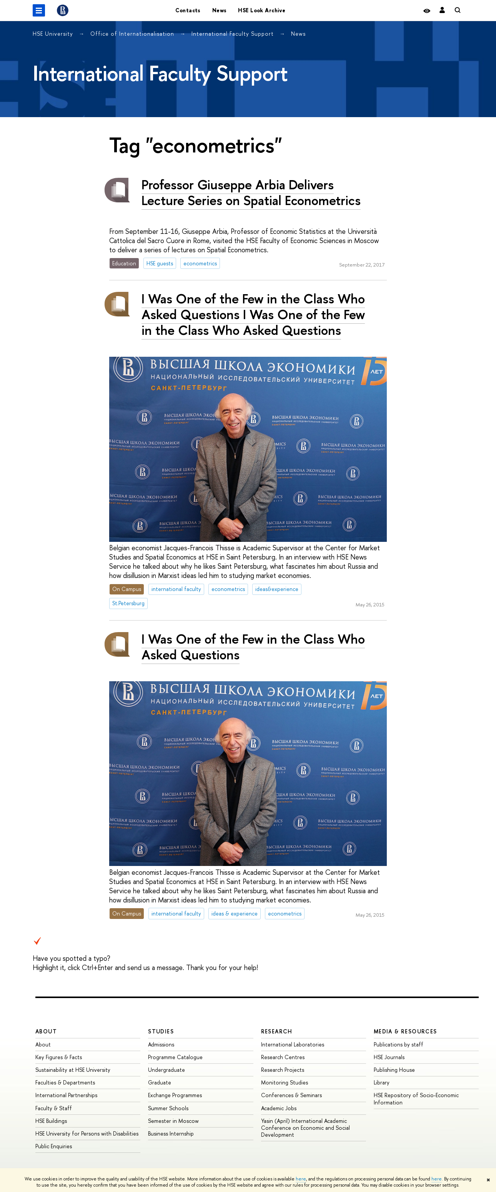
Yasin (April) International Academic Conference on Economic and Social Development (305, 1127)
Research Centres (283, 1057)
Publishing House (394, 1069)
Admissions (161, 1044)
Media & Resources (405, 1031)
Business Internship (171, 1133)
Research (277, 1031)
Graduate (159, 1082)
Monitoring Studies (284, 1082)
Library (381, 1082)
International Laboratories (292, 1044)
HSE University (54, 33)
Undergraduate (166, 1069)
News (219, 10)
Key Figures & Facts (58, 1057)
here (301, 1179)
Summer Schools (168, 1108)
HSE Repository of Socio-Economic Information (416, 1098)
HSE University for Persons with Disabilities (86, 1133)
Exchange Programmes (175, 1095)
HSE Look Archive (261, 10)
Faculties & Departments (65, 1082)
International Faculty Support (233, 33)
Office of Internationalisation (133, 33)
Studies (161, 1031)
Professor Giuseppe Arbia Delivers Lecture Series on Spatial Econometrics (251, 192)
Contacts (187, 10)
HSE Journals (389, 1057)
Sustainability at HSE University (72, 1069)
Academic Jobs (278, 1108)
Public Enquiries (53, 1146)
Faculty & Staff (53, 1108)
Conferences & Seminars (291, 1095)
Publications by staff (398, 1044)
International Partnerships (66, 1095)
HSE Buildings (51, 1120)
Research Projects (282, 1069)
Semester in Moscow (173, 1120)
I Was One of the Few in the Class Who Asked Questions (253, 647)
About (46, 1031)
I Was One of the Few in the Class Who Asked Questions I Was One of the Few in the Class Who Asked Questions (253, 314)
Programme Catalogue (175, 1057)
